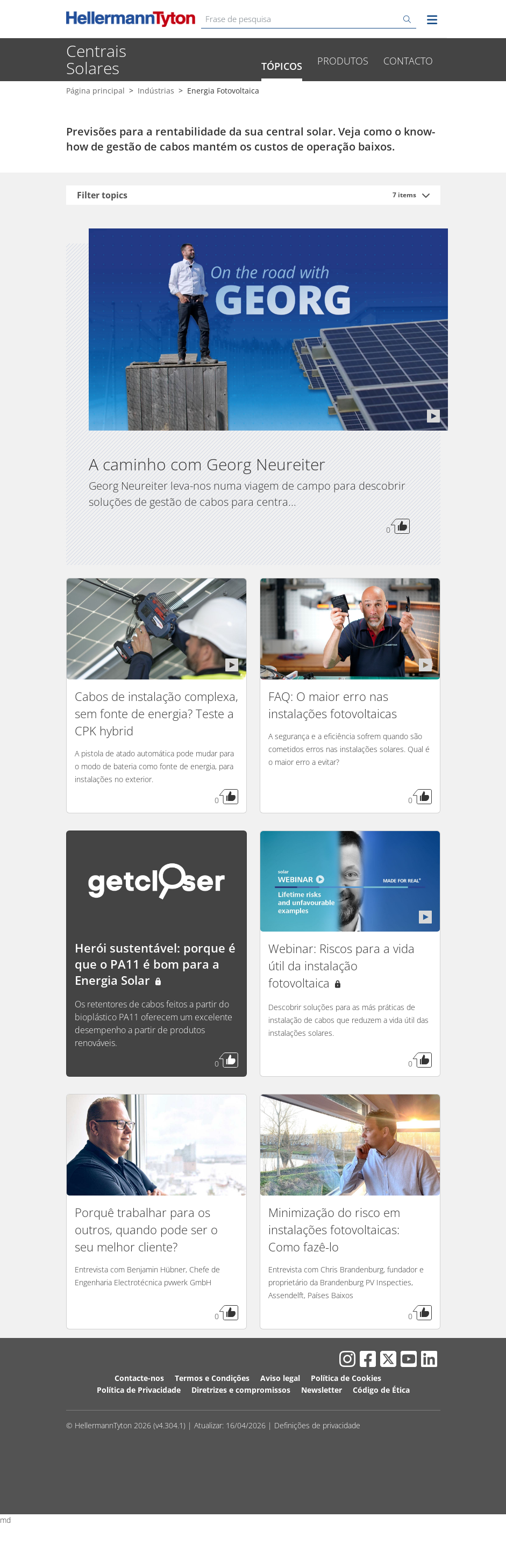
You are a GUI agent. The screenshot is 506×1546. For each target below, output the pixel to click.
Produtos (342, 95)
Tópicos (281, 101)
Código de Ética (381, 1425)
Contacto (408, 95)
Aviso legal (280, 1413)
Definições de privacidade (317, 1460)
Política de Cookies (346, 1413)
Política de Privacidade (139, 1425)
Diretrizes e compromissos (240, 1425)
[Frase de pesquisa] (308, 19)
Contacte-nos (139, 1413)
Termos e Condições (212, 1413)
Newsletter (321, 1425)
